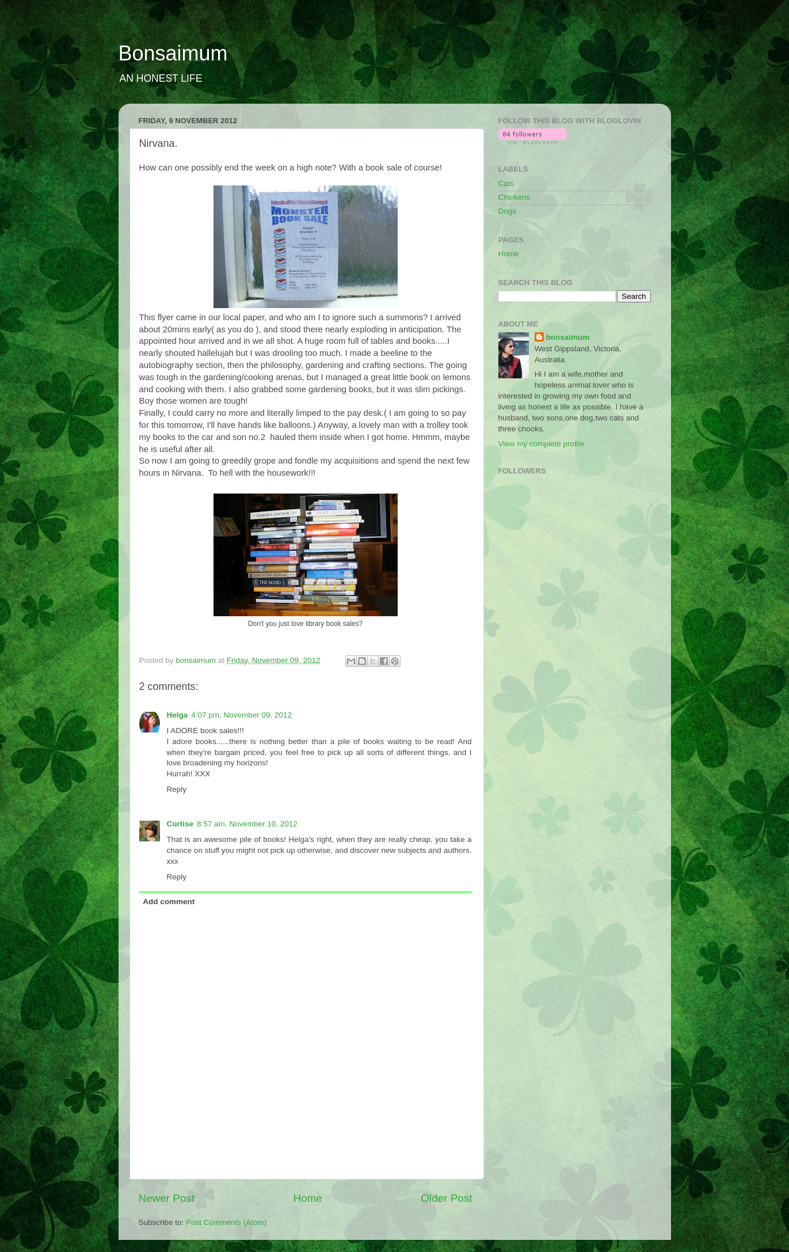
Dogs (507, 211)
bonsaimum (568, 337)
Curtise (180, 824)
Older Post (446, 1198)
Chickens (514, 197)
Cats (506, 183)
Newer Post (167, 1198)
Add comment (169, 901)
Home (308, 1198)
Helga (177, 715)
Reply (177, 789)
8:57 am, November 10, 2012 (247, 824)
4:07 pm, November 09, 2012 (241, 715)
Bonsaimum (173, 53)
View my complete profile (541, 443)
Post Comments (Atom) (226, 1222)
